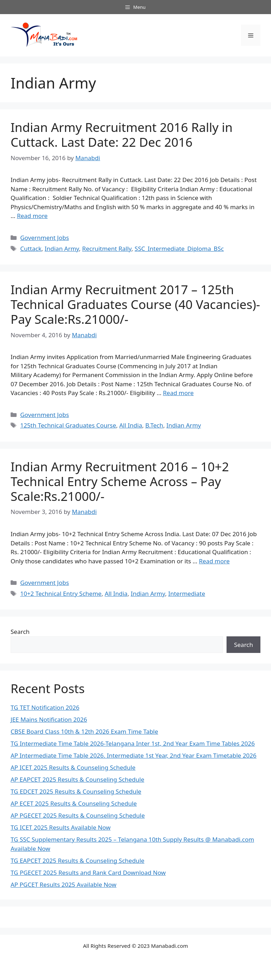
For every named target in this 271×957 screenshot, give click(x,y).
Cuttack (30, 248)
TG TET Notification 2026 (45, 707)
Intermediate (186, 593)
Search (20, 632)
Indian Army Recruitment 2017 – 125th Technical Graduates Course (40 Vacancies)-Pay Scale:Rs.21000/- (135, 304)
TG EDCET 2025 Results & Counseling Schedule (76, 791)
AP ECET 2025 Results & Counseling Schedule (74, 803)
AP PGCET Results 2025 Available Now (63, 884)
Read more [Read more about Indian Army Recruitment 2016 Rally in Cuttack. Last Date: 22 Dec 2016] (32, 216)
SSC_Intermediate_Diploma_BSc (179, 248)
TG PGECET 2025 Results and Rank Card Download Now (88, 872)
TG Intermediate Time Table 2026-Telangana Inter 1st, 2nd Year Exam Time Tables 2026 (133, 743)
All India (130, 425)
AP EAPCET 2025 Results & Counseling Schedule (77, 779)
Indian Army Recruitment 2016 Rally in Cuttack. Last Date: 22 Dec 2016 (122, 134)
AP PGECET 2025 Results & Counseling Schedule (78, 815)
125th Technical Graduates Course (68, 425)
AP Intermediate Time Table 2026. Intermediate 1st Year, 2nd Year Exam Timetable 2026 (134, 755)
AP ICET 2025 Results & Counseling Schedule (73, 767)
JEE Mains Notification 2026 (49, 719)
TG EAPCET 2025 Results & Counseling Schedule (77, 860)
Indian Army (61, 248)
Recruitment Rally (107, 248)
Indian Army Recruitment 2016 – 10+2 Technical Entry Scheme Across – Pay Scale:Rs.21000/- (120, 481)
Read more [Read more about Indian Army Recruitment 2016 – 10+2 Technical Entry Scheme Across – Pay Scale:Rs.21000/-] (214, 561)
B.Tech (154, 425)
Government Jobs (44, 238)
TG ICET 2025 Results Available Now (60, 827)
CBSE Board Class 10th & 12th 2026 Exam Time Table (84, 731)
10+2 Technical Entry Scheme (61, 593)
